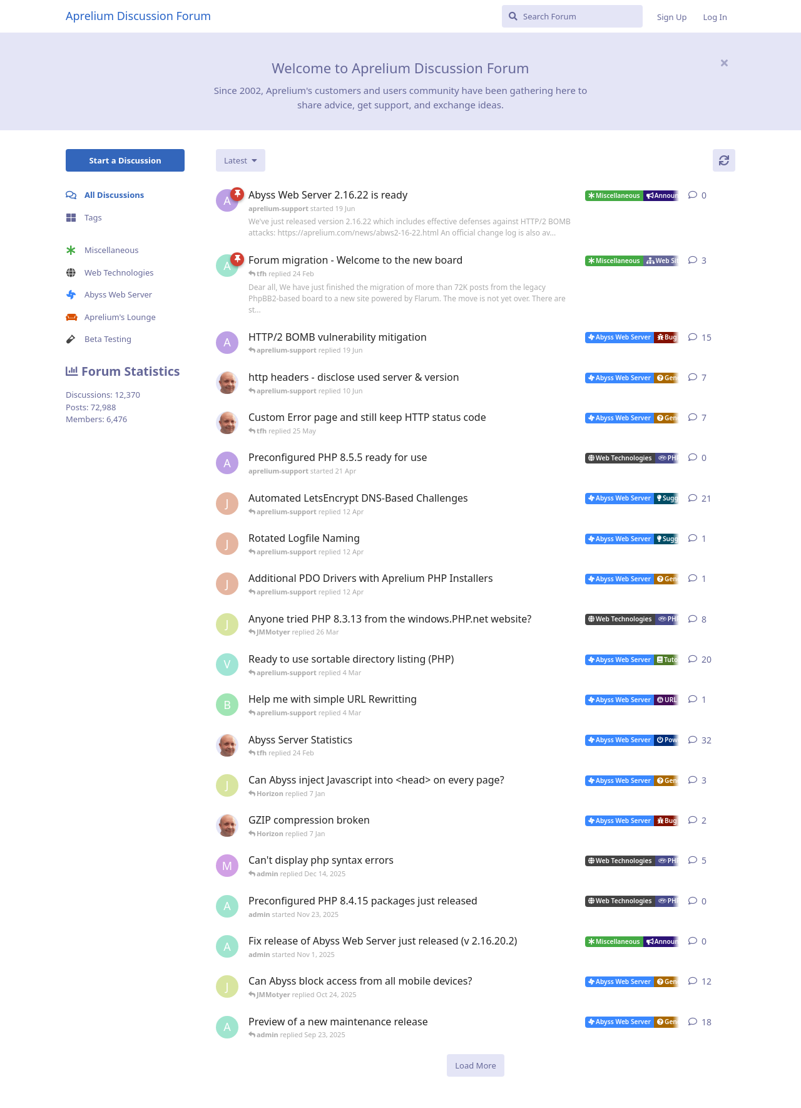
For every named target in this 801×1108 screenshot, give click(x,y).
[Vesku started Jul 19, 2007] (227, 664)
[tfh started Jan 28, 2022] (227, 745)
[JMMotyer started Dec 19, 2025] (227, 785)
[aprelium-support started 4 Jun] (227, 342)
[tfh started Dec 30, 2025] (227, 825)
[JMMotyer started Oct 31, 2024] (227, 624)
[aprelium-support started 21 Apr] (227, 463)
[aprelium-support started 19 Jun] (227, 200)
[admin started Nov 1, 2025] (227, 946)
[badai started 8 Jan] (227, 704)
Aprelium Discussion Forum (138, 15)
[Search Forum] (572, 16)
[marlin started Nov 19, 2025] (227, 865)
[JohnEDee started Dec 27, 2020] (227, 503)
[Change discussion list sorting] (240, 160)
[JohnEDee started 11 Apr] (227, 543)
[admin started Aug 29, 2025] (227, 1027)
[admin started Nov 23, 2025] (227, 906)
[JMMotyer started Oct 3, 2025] (227, 986)
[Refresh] (724, 160)
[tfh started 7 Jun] (227, 382)
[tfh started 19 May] (227, 423)
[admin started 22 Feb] (227, 265)
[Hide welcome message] (724, 62)
